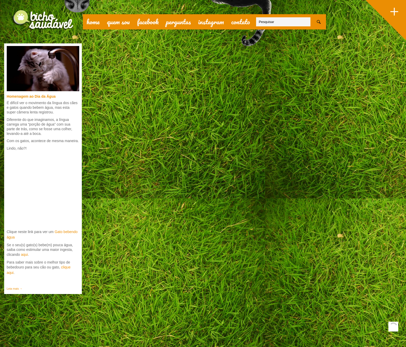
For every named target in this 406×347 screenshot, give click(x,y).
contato (240, 21)
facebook (148, 21)
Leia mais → (15, 288)
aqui (24, 254)
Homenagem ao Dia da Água (31, 96)
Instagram (211, 21)
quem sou (118, 21)
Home (93, 21)
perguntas (178, 21)
